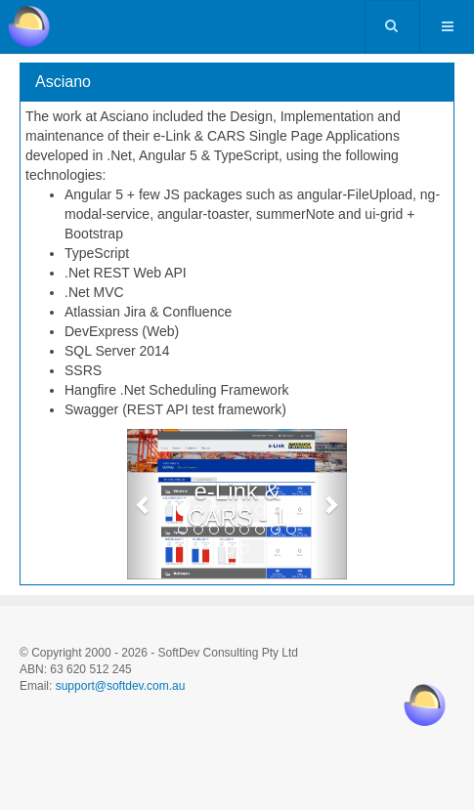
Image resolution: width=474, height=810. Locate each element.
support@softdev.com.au (121, 686)
